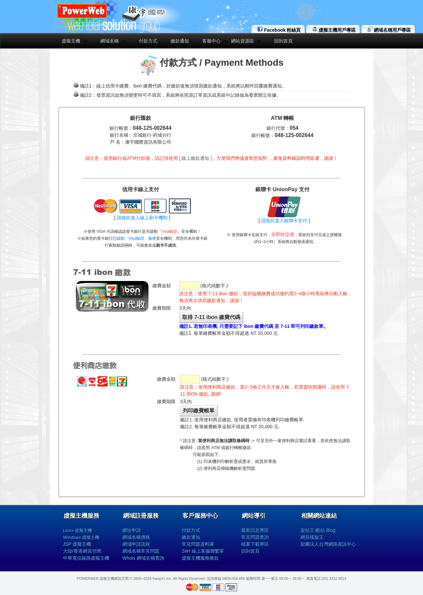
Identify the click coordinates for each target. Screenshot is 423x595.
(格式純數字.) (203, 285)
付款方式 (148, 41)
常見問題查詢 (255, 537)
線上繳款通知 (195, 158)
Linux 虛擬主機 (77, 530)
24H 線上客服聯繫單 (203, 551)
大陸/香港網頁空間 (82, 551)
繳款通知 (180, 41)
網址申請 (131, 530)
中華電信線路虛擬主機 (86, 558)
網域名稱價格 (136, 537)
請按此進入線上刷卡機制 (142, 217)
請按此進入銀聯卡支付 (284, 220)
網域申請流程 (136, 544)
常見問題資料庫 (198, 544)
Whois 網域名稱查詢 (143, 558)
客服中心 (211, 41)
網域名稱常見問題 (140, 551)
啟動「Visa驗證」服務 (136, 238)
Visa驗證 (169, 231)
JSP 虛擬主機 (77, 544)
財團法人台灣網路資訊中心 (328, 544)
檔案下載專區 (255, 544)
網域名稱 (109, 41)
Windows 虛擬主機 (81, 537)
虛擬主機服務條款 (200, 558)
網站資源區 (242, 41)
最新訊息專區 (255, 530)
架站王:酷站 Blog (318, 530)
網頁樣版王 (312, 537)
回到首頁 (283, 41)
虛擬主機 (71, 41)
